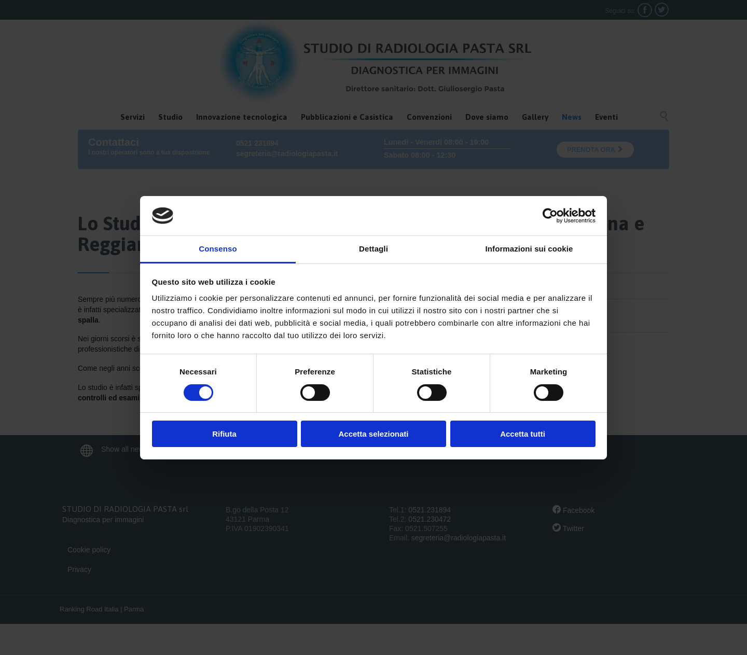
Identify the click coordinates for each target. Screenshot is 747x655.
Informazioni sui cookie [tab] (529, 248)
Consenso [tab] (218, 248)
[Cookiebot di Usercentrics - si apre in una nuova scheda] (550, 216)
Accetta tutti (522, 433)
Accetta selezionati (373, 433)
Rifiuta (224, 433)
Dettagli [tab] (373, 248)
